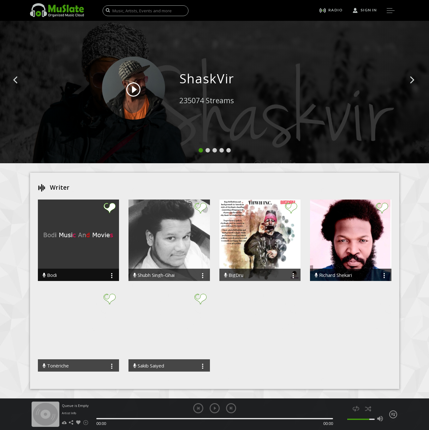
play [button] (215, 408)
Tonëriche (56, 365)
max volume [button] (380, 419)
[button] (22, 89)
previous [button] (198, 408)
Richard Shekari (333, 275)
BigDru (233, 275)
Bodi (50, 275)
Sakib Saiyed (148, 365)
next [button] (231, 408)
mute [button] (344, 419)
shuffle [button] (368, 409)
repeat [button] (356, 409)
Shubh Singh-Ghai (154, 275)
